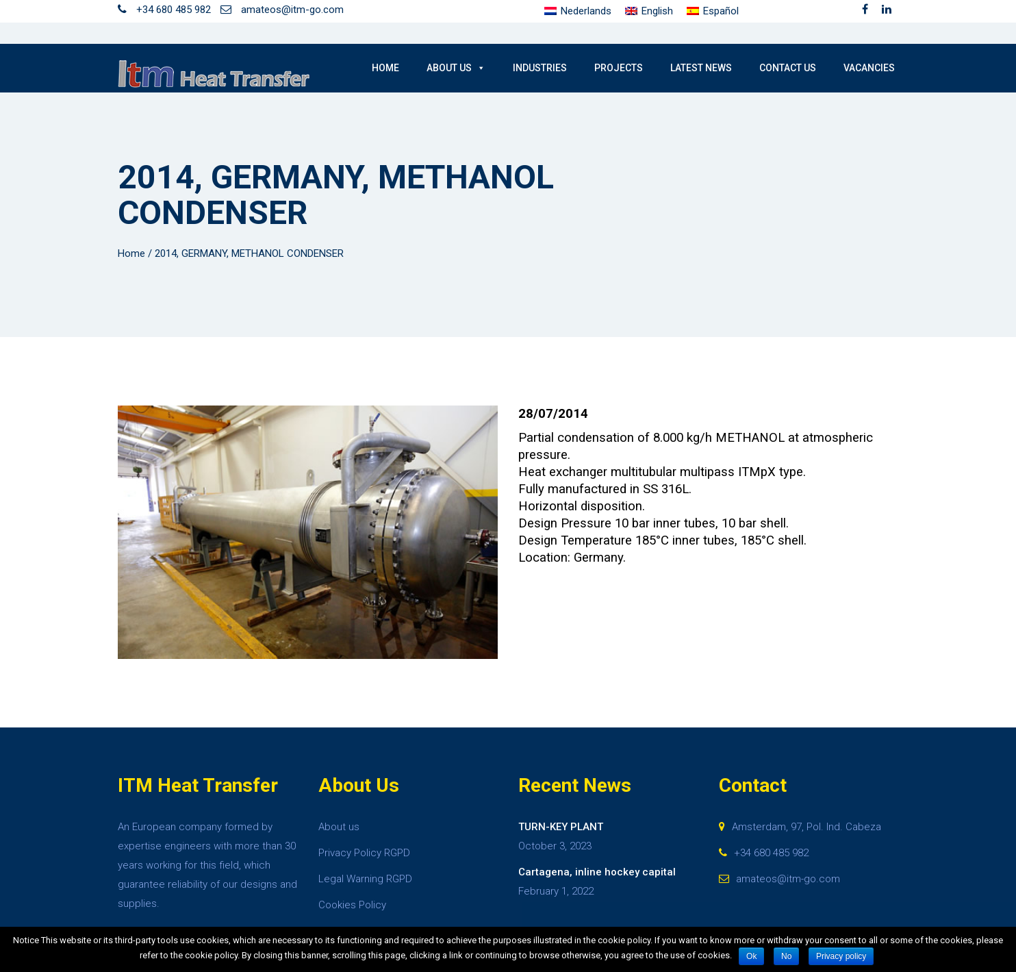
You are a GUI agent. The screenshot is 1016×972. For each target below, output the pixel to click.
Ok (751, 956)
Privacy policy (841, 956)
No (786, 956)
